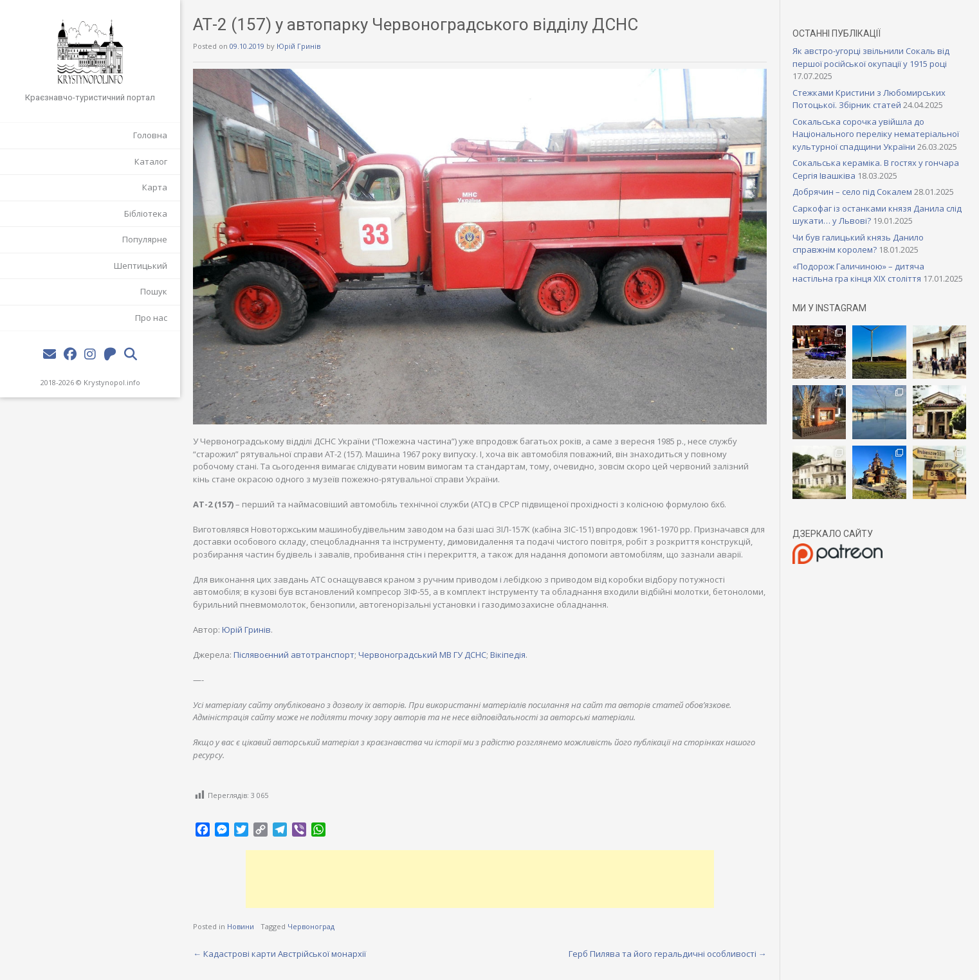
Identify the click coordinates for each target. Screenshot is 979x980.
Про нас (151, 317)
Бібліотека (145, 213)
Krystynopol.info (112, 382)
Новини (240, 926)
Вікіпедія (508, 654)
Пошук (153, 291)
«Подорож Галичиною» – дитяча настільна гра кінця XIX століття (858, 272)
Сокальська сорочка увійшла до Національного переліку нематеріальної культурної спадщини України (875, 134)
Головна (150, 135)
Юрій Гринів (298, 46)
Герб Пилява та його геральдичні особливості (668, 953)
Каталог (150, 161)
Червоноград (311, 926)
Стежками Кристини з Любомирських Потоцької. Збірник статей (869, 99)
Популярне (144, 239)
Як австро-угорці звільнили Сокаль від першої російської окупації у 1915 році (870, 57)
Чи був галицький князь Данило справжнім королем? (858, 243)
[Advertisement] (480, 879)
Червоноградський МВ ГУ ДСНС (422, 654)
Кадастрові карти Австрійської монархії (279, 953)
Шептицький (140, 265)
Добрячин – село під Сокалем (852, 191)
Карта (154, 187)
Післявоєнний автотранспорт (293, 654)
